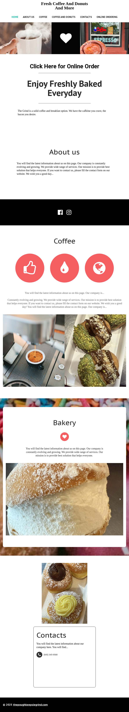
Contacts (86, 16)
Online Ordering (107, 16)
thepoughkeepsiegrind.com (30, 704)
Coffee (43, 16)
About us (28, 16)
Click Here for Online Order (64, 66)
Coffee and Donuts (63, 16)
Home (15, 16)
